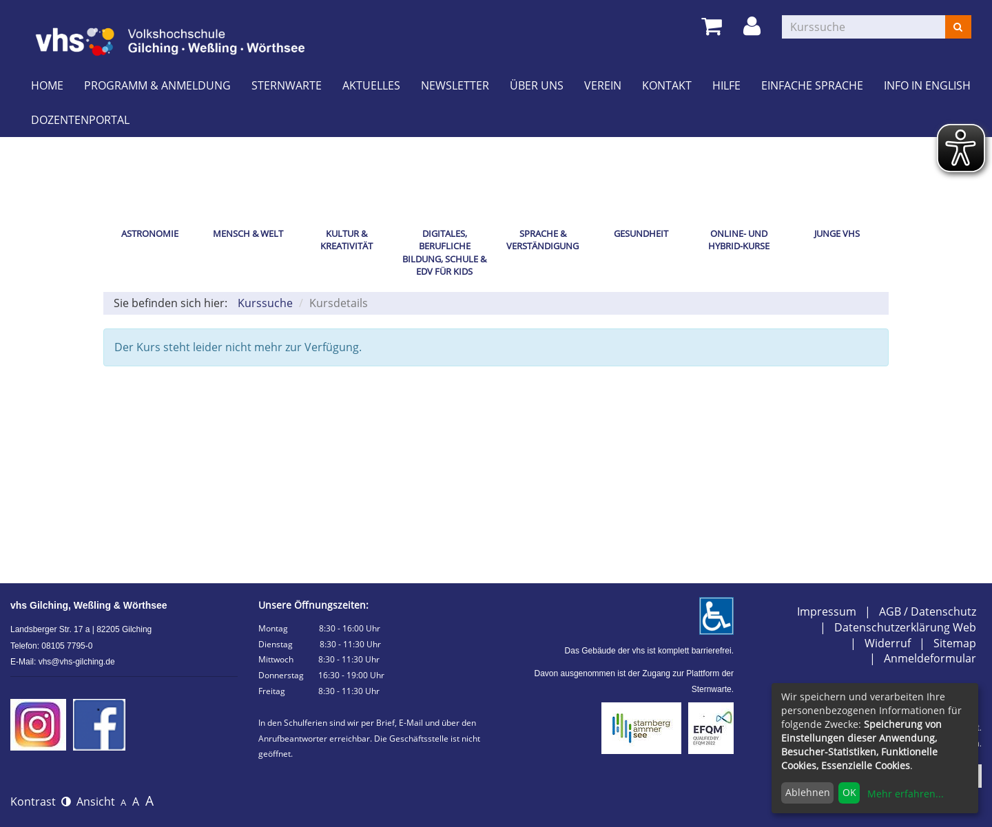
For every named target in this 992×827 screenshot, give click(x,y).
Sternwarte (286, 85)
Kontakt (667, 85)
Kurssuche (265, 303)
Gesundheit (641, 233)
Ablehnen (807, 792)
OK (849, 792)
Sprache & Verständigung (542, 240)
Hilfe (726, 85)
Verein (602, 85)
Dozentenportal (80, 119)
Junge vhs (837, 233)
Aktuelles (371, 85)
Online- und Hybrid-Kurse (738, 240)
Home (47, 85)
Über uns (537, 85)
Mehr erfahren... (905, 793)
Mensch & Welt (248, 233)
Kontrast (40, 801)
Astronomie (149, 233)
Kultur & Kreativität (346, 240)
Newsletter (455, 85)
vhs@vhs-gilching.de (77, 662)
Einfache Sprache (812, 85)
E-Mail (411, 723)
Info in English (927, 85)
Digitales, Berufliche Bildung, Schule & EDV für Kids (444, 252)
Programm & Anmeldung (157, 85)
